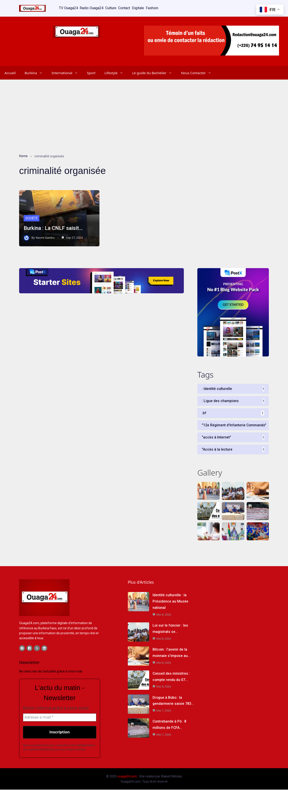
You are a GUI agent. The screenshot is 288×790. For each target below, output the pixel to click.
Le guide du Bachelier (154, 72)
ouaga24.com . (127, 777)
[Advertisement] (144, 112)
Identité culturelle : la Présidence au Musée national (170, 601)
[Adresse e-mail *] (59, 718)
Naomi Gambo (45, 236)
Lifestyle (116, 72)
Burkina (36, 72)
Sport (91, 72)
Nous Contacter (198, 72)
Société (31, 217)
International (67, 72)
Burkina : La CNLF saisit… (54, 227)
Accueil (10, 72)
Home (23, 155)
